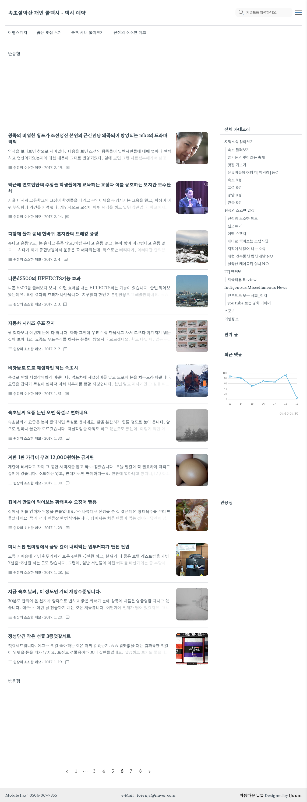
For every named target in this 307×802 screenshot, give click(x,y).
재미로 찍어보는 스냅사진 (248, 241)
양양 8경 (235, 194)
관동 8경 (235, 202)
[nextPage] (150, 771)
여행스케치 (17, 32)
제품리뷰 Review (242, 279)
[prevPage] (67, 771)
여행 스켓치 (237, 233)
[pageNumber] (76, 771)
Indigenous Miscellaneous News (255, 287)
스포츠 (229, 310)
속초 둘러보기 (239, 149)
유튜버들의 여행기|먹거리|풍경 (253, 172)
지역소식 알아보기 (239, 141)
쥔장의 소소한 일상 (239, 210)
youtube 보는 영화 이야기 (249, 302)
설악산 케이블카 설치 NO (248, 263)
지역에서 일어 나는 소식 (247, 248)
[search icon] (241, 12)
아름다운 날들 (252, 795)
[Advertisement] (108, 94)
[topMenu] (298, 11)
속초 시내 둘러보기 (87, 32)
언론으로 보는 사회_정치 (247, 295)
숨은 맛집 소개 (49, 32)
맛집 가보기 (237, 164)
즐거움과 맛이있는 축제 (246, 157)
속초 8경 (235, 179)
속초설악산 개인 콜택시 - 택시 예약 (47, 12)
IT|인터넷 (232, 271)
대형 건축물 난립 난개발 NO (250, 256)
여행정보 (231, 318)
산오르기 (235, 225)
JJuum (295, 795)
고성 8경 (235, 187)
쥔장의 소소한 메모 (130, 32)
